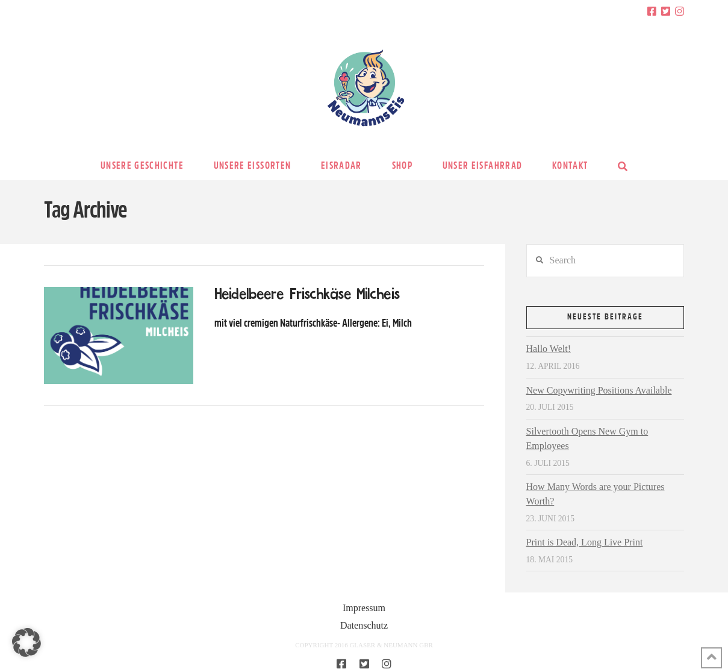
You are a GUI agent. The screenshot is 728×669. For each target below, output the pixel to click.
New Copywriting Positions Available (599, 390)
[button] (26, 642)
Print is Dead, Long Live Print (584, 542)
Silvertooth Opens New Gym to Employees (587, 438)
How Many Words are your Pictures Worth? (595, 494)
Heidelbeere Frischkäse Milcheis (306, 295)
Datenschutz (364, 625)
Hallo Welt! (548, 349)
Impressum (364, 608)
